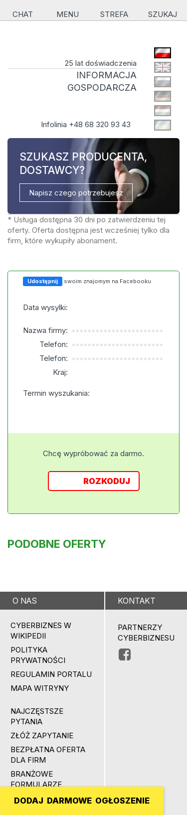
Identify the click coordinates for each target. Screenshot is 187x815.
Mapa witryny (39, 688)
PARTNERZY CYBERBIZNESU (146, 633)
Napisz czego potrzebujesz (76, 192)
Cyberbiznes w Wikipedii (40, 631)
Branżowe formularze (36, 779)
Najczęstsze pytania (36, 716)
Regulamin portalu (51, 674)
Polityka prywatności (37, 655)
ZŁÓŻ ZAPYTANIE (41, 735)
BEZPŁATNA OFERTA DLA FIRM (47, 755)
